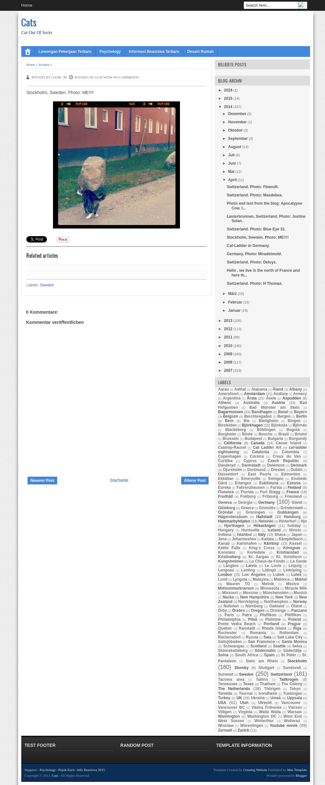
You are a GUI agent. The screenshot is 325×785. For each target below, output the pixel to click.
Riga (297, 628)
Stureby (242, 668)
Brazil (284, 434)
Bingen (294, 421)
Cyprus (249, 461)
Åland (278, 389)
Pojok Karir (66, 770)
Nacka (228, 597)
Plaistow (273, 619)
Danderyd (226, 465)
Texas (248, 684)
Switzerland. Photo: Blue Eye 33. (256, 229)
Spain (269, 655)
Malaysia (261, 579)
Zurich (243, 730)
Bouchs (266, 434)
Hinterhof (287, 521)
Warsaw (295, 712)
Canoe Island (288, 443)
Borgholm (227, 434)
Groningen (255, 512)
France (293, 492)
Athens (224, 402)
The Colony (291, 684)
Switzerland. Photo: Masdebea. (254, 195)
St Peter (288, 655)
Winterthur (264, 721)
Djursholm (232, 470)
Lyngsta (240, 579)
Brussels (231, 438)
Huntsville (251, 530)
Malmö (301, 579)
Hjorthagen (234, 525)
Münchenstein (276, 592)
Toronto (225, 693)
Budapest (253, 438)
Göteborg (226, 508)
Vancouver (291, 702)
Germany (266, 502)
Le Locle (273, 565)
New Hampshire (254, 597)
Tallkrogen (288, 679)
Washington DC (261, 716)
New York (284, 597)
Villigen (224, 712)
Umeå (275, 698)
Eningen (275, 478)
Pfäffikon (293, 615)
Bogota (293, 429)
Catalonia (260, 452)
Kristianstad (288, 552)
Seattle (279, 646)
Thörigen (272, 688)
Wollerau (292, 721)
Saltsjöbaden (230, 641)
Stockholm (297, 661)
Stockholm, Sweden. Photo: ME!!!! (258, 237)
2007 (228, 370)
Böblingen (266, 429)
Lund (222, 579)
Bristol (301, 434)
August (234, 147)
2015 (228, 98)
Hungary (226, 530)
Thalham (267, 684)
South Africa (246, 655)
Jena (222, 539)
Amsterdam (254, 394)
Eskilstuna (268, 483)
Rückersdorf (229, 637)
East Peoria (259, 474)
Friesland (293, 496)
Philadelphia (229, 619)
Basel (283, 412)
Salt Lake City (290, 637)
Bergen (283, 416)
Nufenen (231, 606)
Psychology (110, 51)
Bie (246, 421)
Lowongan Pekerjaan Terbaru (64, 51)
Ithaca (280, 534)
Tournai (245, 693)
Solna (223, 655)
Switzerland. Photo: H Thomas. (254, 283)
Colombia (290, 452)
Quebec (225, 628)
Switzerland (281, 674)
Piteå (252, 619)
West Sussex (231, 721)
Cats (28, 22)
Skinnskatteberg (233, 650)
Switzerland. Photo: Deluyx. (251, 262)
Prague (294, 624)
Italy (262, 534)
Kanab (224, 543)
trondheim (268, 693)
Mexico (292, 584)
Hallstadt (264, 517)
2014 (228, 107)
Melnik (268, 584)
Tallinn (262, 679)
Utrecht (265, 702)
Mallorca (281, 579)
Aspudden (291, 398)
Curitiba (225, 461)
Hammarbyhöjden (234, 521)
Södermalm (265, 650)
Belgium (230, 416)
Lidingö (269, 570)
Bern (229, 421)
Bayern (300, 412)
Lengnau (226, 570)
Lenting (248, 570)
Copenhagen (229, 456)
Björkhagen (252, 425)
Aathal (240, 389)
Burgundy (298, 438)
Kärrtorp (271, 543)
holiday (294, 525)
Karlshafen (246, 543)
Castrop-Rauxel (232, 447)
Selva (297, 646)
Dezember (237, 114)
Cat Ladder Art (267, 447)
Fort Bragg (270, 492)
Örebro (238, 610)
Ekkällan (226, 478)
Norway (300, 601)
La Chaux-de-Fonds (267, 561)
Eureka (224, 487)
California (232, 443)
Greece (247, 508)
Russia (252, 637)
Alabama (259, 389)
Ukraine (258, 698)
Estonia (294, 483)
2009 (228, 354)
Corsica (257, 456)
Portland (271, 624)
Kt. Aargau (259, 557)
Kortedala (256, 552)
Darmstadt (251, 465)
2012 (228, 329)
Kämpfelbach (290, 539)
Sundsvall (292, 668)
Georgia (245, 502)
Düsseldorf (228, 474)
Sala (267, 637)
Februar (235, 302)
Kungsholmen (230, 561)
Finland (294, 487)
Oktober (235, 130)
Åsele (271, 398)
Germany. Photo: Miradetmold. (254, 254)
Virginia (245, 712)
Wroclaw (226, 725)
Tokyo (295, 688)
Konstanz (226, 552)
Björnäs (300, 425)
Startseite (119, 480)
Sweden (44, 64)
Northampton (276, 601)
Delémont (276, 465)
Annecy (300, 394)
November (237, 122)
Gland (297, 502)
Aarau (223, 389)
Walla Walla (270, 712)
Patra (247, 615)
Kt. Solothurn (289, 557)
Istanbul (244, 534)
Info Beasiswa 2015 (91, 770)
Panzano (299, 610)
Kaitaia (267, 539)
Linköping (292, 570)
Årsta (252, 398)
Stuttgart (266, 668)
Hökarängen (264, 525)
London (225, 574)
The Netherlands (234, 688)
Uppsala (294, 698)
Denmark (299, 465)
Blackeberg (235, 429)
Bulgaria (275, 438)
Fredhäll (225, 496)
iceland (274, 530)
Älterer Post (195, 480)
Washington (229, 716)
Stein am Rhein (262, 661)
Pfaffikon (268, 615)
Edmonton (290, 474)
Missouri (230, 592)
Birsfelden (227, 425)
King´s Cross (262, 548)
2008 (228, 362)
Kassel (295, 543)
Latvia (251, 565)
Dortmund (256, 470)
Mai (231, 171)
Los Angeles (254, 574)
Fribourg (270, 496)
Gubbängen (288, 512)
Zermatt (225, 730)
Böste (247, 434)
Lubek (278, 574)
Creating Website (255, 770)
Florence (226, 492)
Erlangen (243, 483)
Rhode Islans (274, 628)
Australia (251, 402)
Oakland (276, 606)
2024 (228, 90)
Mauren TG (238, 584)
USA (222, 702)
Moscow (250, 592)
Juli (231, 155)
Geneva (225, 502)
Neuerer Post (42, 480)
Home (26, 5)
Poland (294, 619)
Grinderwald (292, 508)
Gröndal (225, 512)
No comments (126, 77)
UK (239, 698)
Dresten (278, 470)
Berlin (301, 416)
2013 (228, 320)
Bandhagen (262, 412)
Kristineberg (229, 557)
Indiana (224, 534)
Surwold (225, 674)
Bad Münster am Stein (274, 407)
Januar (234, 310)
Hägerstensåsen (233, 517)
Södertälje (292, 650)
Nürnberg (254, 606)
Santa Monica (294, 641)
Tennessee (227, 684)
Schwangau (233, 646)
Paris (229, 615)
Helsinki (265, 521)
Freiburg (248, 496)
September (238, 138)
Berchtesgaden (258, 416)
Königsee (291, 548)
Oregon (257, 610)
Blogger (301, 775)
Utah (244, 702)
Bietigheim (268, 421)
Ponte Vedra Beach (236, 624)
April (232, 180)
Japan (296, 534)
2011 (228, 337)
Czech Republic (283, 461)
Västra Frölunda (266, 707)
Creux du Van (287, 456)
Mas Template (297, 770)
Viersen (295, 707)
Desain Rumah (200, 51)
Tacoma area (231, 679)
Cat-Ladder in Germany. (248, 245)
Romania (258, 633)
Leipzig (295, 565)
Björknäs (279, 425)
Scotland (258, 646)
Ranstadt (247, 628)
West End (292, 716)
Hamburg (292, 517)
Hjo (304, 521)
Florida (247, 492)
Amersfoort (228, 394)
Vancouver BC (231, 707)
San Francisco (261, 641)
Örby (222, 610)
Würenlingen (251, 725)
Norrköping (248, 601)
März (232, 293)
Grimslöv (267, 508)
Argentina (232, 398)
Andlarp (280, 394)
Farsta (276, 487)
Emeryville (251, 478)
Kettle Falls (229, 548)
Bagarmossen (230, 412)
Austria (278, 402)
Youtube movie (284, 725)
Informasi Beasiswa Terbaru (154, 51)
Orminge (278, 610)
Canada (257, 443)
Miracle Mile (296, 588)
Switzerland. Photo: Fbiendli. (253, 187)
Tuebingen (292, 693)
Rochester (227, 633)
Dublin (296, 470)
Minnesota (269, 588)
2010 (228, 346)
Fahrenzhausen (250, 487)
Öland (296, 606)
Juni (232, 163)
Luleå (296, 574)
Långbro (231, 565)
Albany (295, 389)
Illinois (295, 530)
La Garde (298, 561)
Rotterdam (289, 633)
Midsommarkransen (236, 588)
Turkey (224, 698)
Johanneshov (244, 539)
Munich (300, 592)
